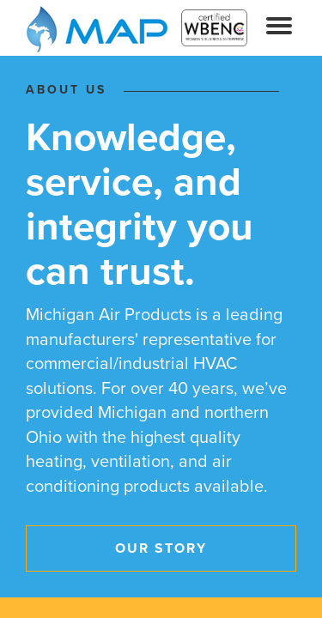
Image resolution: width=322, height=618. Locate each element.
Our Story (161, 548)
